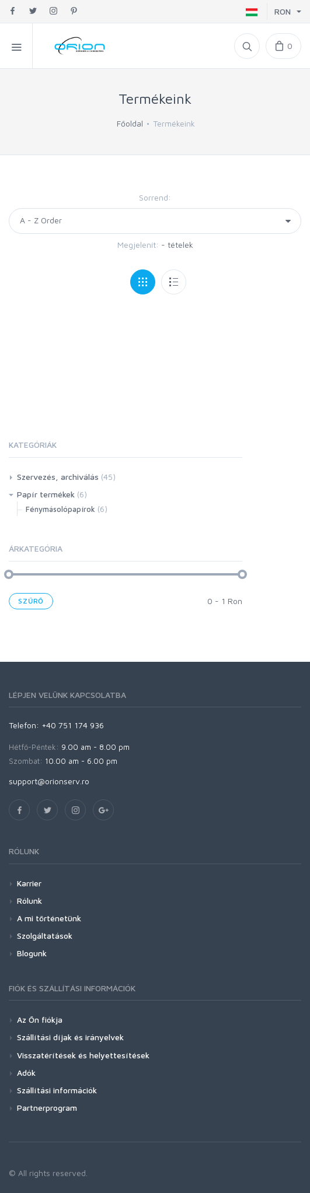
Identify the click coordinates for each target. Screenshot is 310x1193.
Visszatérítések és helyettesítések (83, 1055)
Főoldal (130, 123)
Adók (26, 1073)
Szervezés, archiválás (58, 477)
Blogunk (32, 953)
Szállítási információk (57, 1090)
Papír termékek (46, 494)
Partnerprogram (47, 1108)
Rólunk (29, 901)
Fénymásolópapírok (60, 509)
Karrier (29, 883)
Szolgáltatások (44, 936)
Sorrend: (155, 197)
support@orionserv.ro (49, 781)
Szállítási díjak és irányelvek (70, 1037)
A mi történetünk (49, 918)
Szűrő (31, 600)
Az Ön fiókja (39, 1019)
